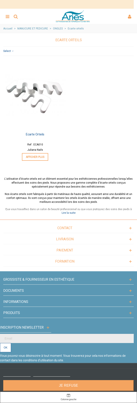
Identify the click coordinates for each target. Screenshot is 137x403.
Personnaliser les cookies (51, 374)
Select (8, 51)
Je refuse (68, 385)
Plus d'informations (17, 374)
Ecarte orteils (35, 134)
